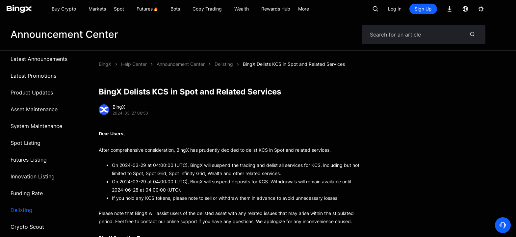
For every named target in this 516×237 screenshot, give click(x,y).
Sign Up (423, 9)
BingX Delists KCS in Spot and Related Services (208, 64)
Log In (394, 9)
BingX (105, 64)
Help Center (134, 64)
